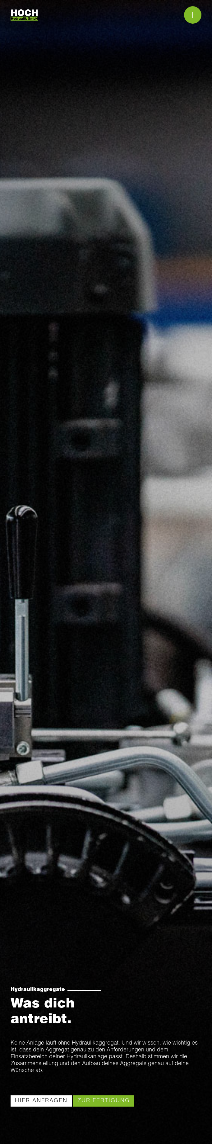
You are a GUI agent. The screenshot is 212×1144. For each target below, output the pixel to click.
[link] (41, 1101)
